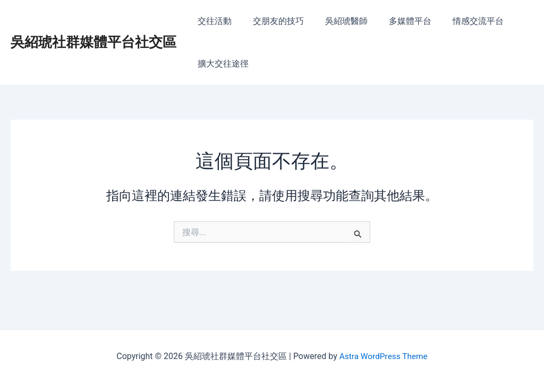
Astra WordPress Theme (383, 356)
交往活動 (213, 21)
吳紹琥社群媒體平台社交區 (93, 42)
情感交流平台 (459, 21)
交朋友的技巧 (272, 21)
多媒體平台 (395, 21)
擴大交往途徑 (221, 64)
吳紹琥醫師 (335, 21)
